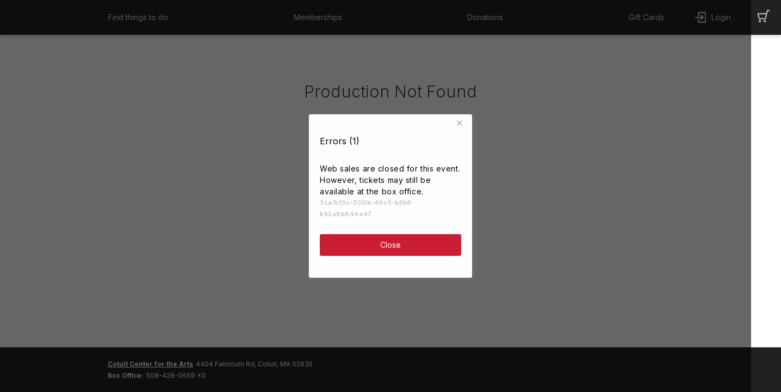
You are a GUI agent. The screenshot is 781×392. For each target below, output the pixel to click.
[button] (461, 121)
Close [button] (390, 242)
